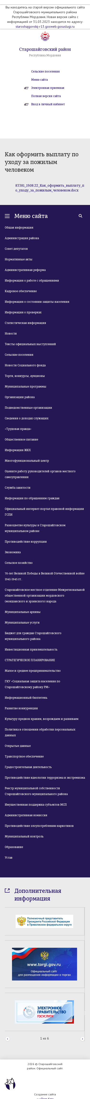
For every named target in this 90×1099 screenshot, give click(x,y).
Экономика (13, 552)
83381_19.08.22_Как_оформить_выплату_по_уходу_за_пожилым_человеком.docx (49, 188)
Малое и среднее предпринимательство (33, 670)
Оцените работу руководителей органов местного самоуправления (40, 474)
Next (82, 1038)
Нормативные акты (18, 259)
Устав (8, 857)
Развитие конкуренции (21, 708)
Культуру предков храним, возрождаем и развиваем (41, 719)
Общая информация (19, 227)
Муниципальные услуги (22, 622)
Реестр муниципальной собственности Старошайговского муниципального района (36, 791)
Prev (7, 1038)
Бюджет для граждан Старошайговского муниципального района (33, 636)
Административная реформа (25, 270)
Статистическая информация (25, 323)
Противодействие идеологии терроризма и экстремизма (45, 777)
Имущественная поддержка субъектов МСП (36, 804)
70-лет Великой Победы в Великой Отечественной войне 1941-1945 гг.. (44, 576)
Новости (11, 333)
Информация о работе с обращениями (32, 280)
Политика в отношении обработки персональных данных (40, 732)
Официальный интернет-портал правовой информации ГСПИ (44, 511)
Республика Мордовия (45, 55)
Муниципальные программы (25, 386)
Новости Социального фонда (25, 365)
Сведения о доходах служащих (26, 418)
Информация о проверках (23, 312)
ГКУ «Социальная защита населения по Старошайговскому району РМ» (32, 684)
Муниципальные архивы (23, 612)
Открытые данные (18, 746)
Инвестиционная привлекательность (31, 649)
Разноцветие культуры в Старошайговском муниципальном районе (35, 528)
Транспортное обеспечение (24, 756)
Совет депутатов (16, 248)
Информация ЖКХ (18, 450)
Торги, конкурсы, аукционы (25, 376)
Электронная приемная (47, 88)
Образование (14, 847)
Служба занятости (17, 487)
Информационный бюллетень (26, 697)
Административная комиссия (26, 815)
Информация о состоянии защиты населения (37, 301)
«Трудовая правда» (18, 429)
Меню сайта (39, 79)
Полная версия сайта (46, 96)
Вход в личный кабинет (48, 104)
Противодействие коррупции (26, 541)
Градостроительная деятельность (28, 767)
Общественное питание (21, 439)
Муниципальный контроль (24, 836)
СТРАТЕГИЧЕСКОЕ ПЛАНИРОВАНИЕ (30, 660)
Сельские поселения (45, 71)
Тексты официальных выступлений (30, 344)
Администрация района (22, 238)
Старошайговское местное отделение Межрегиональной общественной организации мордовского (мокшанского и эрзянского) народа (45, 595)
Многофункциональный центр (27, 460)
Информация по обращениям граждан (32, 498)
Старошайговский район (45, 49)
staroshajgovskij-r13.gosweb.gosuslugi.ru (45, 26)
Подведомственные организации (28, 407)
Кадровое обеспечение (21, 291)
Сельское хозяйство (19, 563)
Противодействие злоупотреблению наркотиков (39, 826)
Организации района (20, 397)
